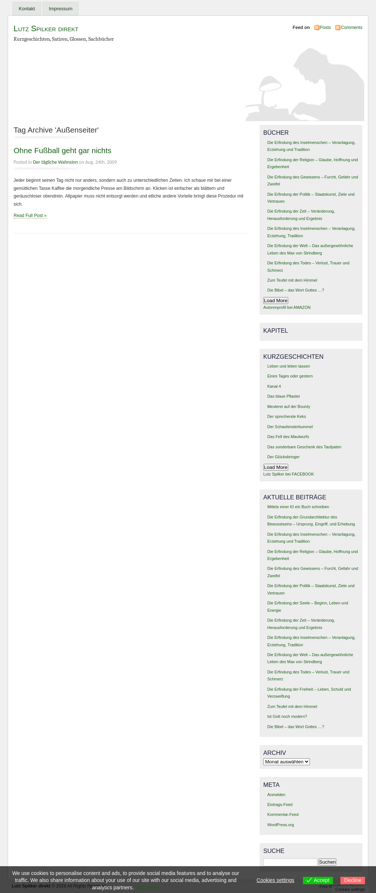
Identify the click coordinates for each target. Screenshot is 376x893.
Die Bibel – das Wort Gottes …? (295, 290)
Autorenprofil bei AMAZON (287, 307)
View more (147, 887)
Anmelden (276, 794)
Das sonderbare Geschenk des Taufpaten (304, 447)
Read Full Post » (30, 215)
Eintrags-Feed (280, 804)
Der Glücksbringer (283, 457)
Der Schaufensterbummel (290, 426)
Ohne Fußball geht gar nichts (62, 150)
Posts (325, 27)
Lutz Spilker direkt (46, 28)
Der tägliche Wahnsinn (55, 162)
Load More (276, 300)
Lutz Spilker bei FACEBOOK (288, 474)
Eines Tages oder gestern (290, 376)
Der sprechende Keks (286, 416)
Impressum (60, 8)
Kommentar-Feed (283, 814)
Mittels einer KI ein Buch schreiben (298, 507)
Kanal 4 (274, 386)
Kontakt (27, 8)
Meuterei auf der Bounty (288, 406)
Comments (351, 27)
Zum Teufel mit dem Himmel (292, 280)
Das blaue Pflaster (283, 396)
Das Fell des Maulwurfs (288, 436)
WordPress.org (280, 824)
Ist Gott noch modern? (287, 716)
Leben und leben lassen (288, 366)
